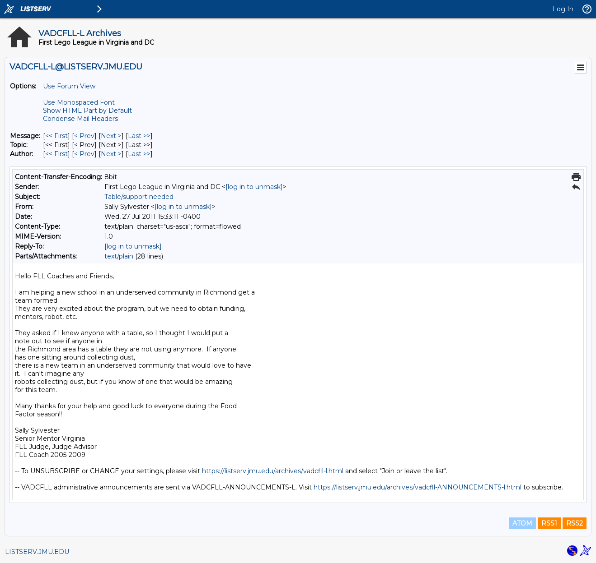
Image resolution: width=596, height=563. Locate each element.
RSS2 (574, 523)
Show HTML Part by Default (87, 110)
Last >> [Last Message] (139, 136)
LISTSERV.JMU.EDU (37, 552)
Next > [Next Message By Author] (111, 154)
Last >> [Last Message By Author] (139, 154)
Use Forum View (69, 86)
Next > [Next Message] (111, 136)
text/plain (118, 256)
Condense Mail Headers (80, 119)
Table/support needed (139, 197)
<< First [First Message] (56, 136)
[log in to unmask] (254, 187)
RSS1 (549, 523)
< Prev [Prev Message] (84, 136)
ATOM (522, 523)
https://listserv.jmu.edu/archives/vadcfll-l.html (272, 471)
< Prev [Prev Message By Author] (84, 154)
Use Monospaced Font (79, 102)
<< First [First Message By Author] (56, 154)
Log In (563, 9)
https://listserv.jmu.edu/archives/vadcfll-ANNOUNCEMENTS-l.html (417, 487)
